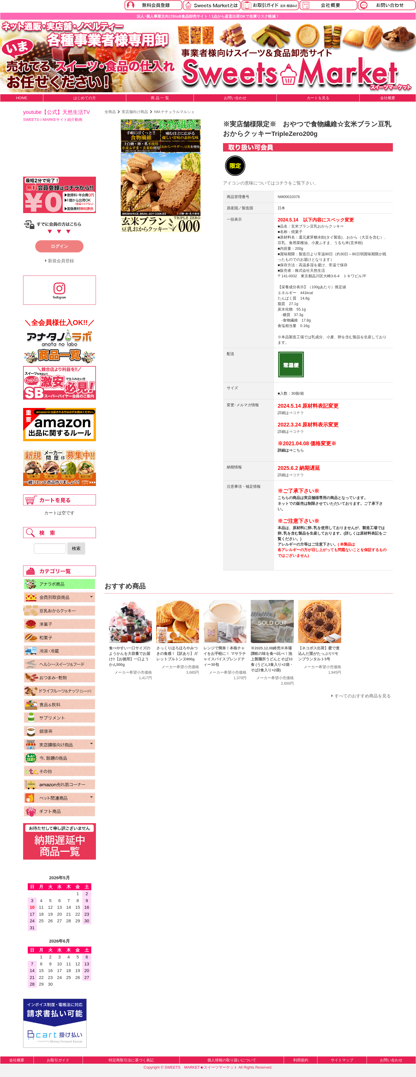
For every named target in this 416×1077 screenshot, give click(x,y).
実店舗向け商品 (135, 112)
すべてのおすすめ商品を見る (363, 695)
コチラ (281, 182)
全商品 (110, 112)
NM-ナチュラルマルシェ (174, 112)
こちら (298, 450)
